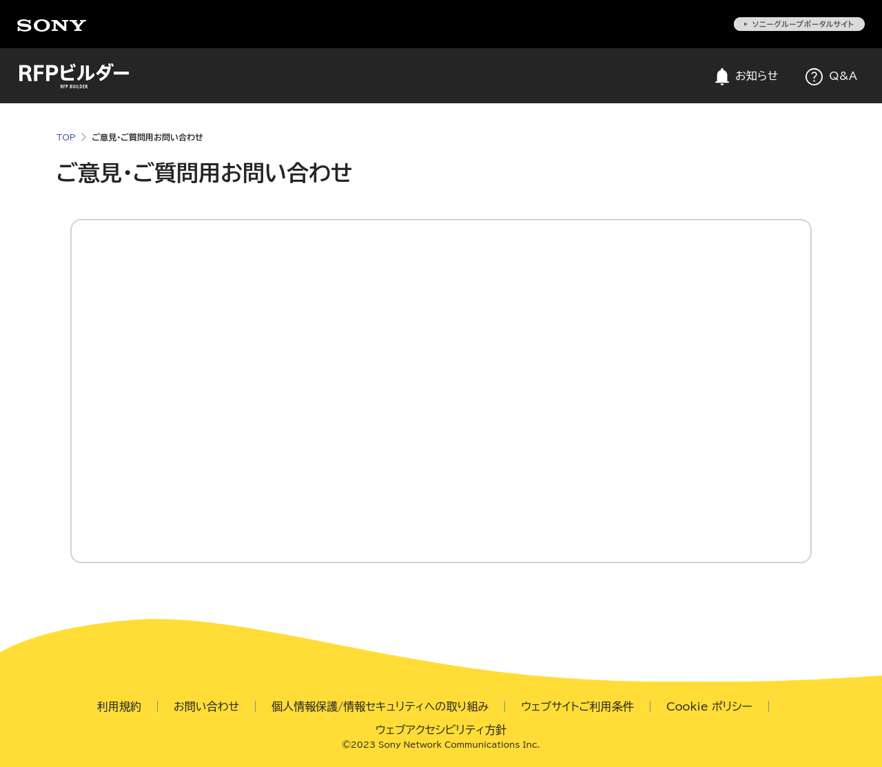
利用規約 (119, 706)
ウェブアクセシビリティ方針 (441, 729)
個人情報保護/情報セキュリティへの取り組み (380, 706)
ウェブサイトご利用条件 (577, 706)
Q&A (831, 76)
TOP (66, 137)
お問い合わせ (206, 706)
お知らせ (746, 76)
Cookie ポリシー (709, 706)
